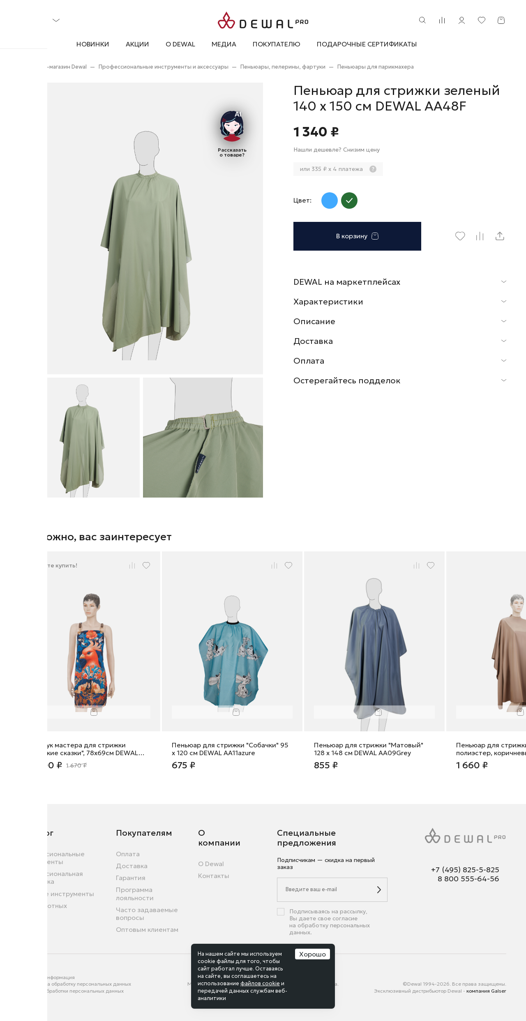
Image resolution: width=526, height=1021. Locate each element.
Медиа (224, 44)
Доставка (132, 866)
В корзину (357, 236)
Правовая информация (47, 977)
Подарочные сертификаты (367, 44)
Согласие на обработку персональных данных (75, 984)
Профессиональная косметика (51, 877)
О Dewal (180, 44)
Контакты (213, 876)
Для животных (43, 906)
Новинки (92, 44)
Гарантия (130, 878)
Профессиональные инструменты (52, 858)
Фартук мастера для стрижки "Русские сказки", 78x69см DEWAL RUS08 (84, 749)
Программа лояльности (135, 893)
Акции (137, 44)
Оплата (128, 854)
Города (28, 997)
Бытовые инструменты (57, 894)
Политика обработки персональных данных (72, 991)
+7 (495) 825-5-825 (465, 869)
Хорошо (312, 954)
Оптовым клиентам (147, 929)
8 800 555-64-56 (468, 878)
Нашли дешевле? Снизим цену (336, 149)
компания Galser (486, 991)
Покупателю (276, 44)
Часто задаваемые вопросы (147, 914)
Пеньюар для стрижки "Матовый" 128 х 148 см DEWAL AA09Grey (368, 749)
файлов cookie (260, 983)
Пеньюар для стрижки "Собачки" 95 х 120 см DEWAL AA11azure (230, 749)
